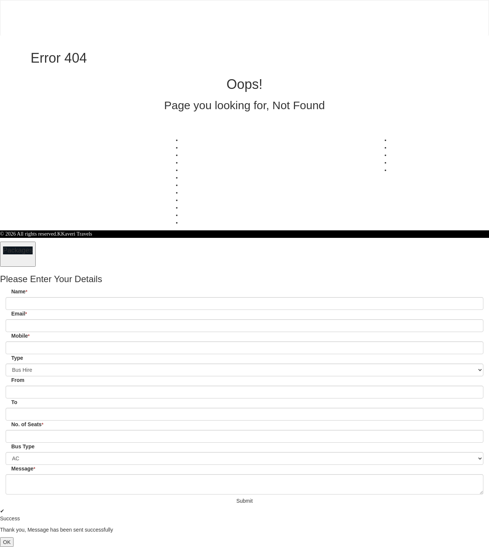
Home (212, 5)
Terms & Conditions (203, 177)
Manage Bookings (255, 5)
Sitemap (190, 192)
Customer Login (325, 26)
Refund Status (196, 185)
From (17, 380)
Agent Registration (201, 207)
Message (23, 469)
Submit (244, 501)
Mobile (20, 336)
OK (7, 542)
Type (17, 358)
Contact (298, 5)
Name (19, 292)
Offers (188, 140)
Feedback (192, 155)
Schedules (192, 162)
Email (19, 314)
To (14, 402)
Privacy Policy (197, 170)
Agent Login (401, 26)
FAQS (188, 215)
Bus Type (23, 446)
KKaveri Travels (74, 234)
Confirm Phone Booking (207, 222)
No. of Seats (27, 424)
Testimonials (195, 147)
